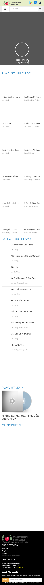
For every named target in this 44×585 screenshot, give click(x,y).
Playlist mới (11, 387)
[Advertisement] (22, 26)
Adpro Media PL (33, 583)
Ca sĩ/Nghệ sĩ (11, 425)
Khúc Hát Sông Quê (32, 203)
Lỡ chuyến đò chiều (10, 230)
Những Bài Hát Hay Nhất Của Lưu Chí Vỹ (19, 97)
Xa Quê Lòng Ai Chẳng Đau (23, 278)
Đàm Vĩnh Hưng (29, 153)
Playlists (5, 551)
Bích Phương (6, 232)
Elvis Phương (28, 179)
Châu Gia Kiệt (6, 179)
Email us (20, 567)
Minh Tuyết (34, 100)
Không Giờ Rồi (17, 345)
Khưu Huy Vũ (23, 328)
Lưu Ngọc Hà (36, 126)
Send (5, 580)
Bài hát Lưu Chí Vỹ (15, 239)
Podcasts (5, 549)
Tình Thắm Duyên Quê (21, 289)
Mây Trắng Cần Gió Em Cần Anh (25, 256)
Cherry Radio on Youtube (11, 555)
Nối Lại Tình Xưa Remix (21, 312)
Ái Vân (26, 206)
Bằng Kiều (27, 100)
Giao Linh (14, 232)
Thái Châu (36, 179)
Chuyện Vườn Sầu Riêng (22, 245)
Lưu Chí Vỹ (5, 100)
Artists (4, 553)
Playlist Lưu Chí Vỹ (16, 73)
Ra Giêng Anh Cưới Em (33, 230)
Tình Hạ (14, 267)
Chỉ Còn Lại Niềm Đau (21, 334)
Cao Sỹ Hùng (23, 283)
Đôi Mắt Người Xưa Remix (22, 323)
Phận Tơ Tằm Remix (20, 300)
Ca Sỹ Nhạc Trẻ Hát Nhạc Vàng (15, 177)
